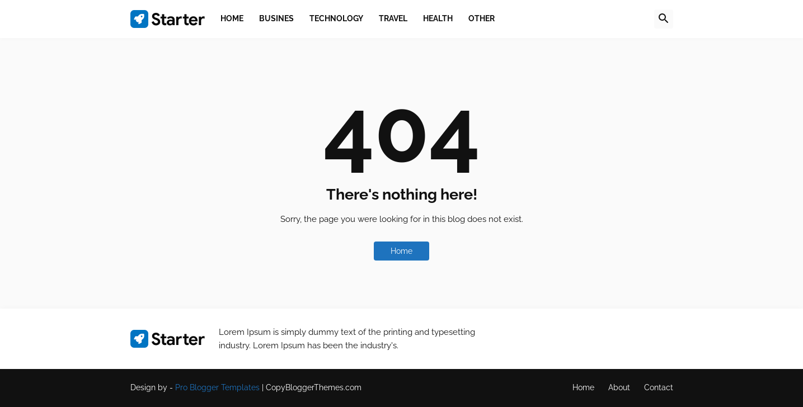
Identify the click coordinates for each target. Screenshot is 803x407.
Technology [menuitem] (336, 18)
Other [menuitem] (481, 18)
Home (401, 251)
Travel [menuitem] (393, 18)
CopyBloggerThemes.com (313, 387)
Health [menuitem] (438, 18)
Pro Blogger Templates (217, 387)
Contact (658, 387)
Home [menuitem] (231, 18)
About (619, 387)
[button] (663, 19)
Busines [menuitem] (276, 18)
